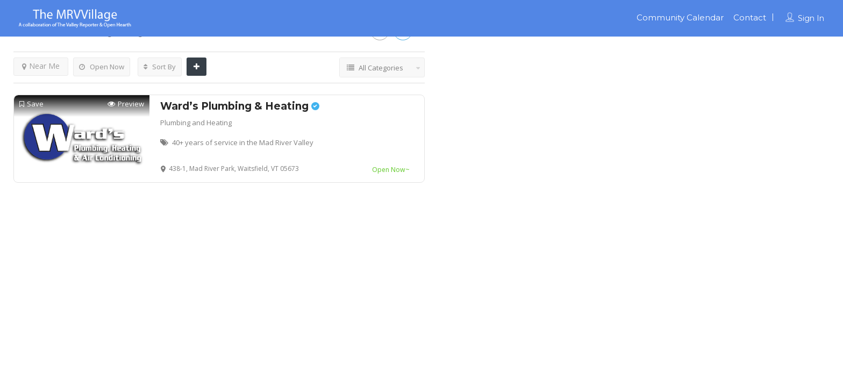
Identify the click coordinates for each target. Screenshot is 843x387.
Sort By (160, 66)
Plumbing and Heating (196, 122)
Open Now (101, 66)
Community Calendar (680, 17)
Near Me (41, 66)
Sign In (811, 18)
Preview (126, 104)
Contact (749, 17)
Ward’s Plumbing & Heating (239, 106)
